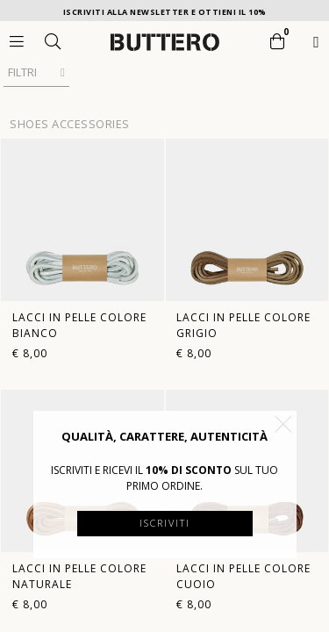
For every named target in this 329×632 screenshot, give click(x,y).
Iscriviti (164, 522)
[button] (283, 424)
